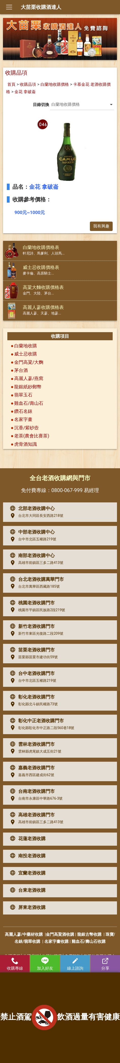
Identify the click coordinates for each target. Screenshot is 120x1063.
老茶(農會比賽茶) (31, 435)
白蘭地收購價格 (55, 84)
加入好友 (45, 964)
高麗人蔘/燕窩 (28, 378)
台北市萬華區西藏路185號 (34, 586)
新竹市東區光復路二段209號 (35, 634)
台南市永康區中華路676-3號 (35, 799)
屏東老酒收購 (27, 907)
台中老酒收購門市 (31, 673)
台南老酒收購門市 (31, 791)
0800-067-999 (67, 490)
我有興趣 (101, 226)
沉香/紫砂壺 (26, 427)
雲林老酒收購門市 (31, 744)
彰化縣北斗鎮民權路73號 (33, 704)
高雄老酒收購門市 (31, 815)
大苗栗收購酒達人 (41, 7)
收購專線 (15, 964)
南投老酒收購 (27, 856)
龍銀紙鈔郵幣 (28, 386)
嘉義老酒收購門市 (31, 768)
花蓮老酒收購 (27, 839)
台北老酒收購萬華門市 (36, 579)
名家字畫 (23, 419)
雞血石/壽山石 (28, 403)
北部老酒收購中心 (31, 508)
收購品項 (28, 84)
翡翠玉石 (23, 394)
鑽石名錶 (23, 411)
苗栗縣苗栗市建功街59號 (33, 657)
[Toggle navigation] (9, 7)
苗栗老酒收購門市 (31, 650)
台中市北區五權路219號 (32, 539)
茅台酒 (21, 370)
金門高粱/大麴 (28, 362)
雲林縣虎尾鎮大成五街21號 (34, 751)
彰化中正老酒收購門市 (36, 721)
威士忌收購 (25, 353)
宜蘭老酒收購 (27, 873)
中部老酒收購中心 (31, 532)
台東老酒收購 (27, 890)
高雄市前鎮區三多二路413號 (35, 563)
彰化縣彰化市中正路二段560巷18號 (41, 728)
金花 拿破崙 (25, 91)
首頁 (11, 84)
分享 (105, 964)
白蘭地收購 (25, 345)
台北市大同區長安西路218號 (35, 516)
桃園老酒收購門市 (31, 603)
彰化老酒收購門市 (31, 697)
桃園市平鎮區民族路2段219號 (36, 610)
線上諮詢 (75, 964)
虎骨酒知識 (25, 444)
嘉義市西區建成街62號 (31, 775)
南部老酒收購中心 (31, 555)
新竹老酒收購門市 (31, 626)
